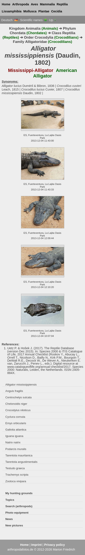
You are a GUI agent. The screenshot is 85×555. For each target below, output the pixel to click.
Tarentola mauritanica (18, 455)
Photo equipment (16, 512)
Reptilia (62, 4)
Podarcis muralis (15, 449)
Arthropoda (20, 4)
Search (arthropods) (18, 506)
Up (52, 20)
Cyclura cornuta (15, 416)
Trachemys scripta (16, 474)
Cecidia (56, 11)
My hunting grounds (19, 493)
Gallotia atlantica (15, 429)
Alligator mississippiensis (21, 384)
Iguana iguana (14, 436)
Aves (34, 4)
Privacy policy (54, 544)
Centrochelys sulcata (18, 397)
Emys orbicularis (15, 423)
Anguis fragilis (14, 391)
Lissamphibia (11, 11)
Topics (9, 499)
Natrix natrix (12, 442)
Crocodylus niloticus (17, 410)
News (9, 519)
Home (6, 4)
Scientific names (33, 20)
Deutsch (9, 20)
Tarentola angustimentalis (21, 461)
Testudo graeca (15, 468)
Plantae (43, 11)
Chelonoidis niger (16, 403)
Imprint (36, 544)
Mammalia (47, 4)
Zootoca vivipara (15, 481)
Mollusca (30, 11)
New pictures (14, 525)
